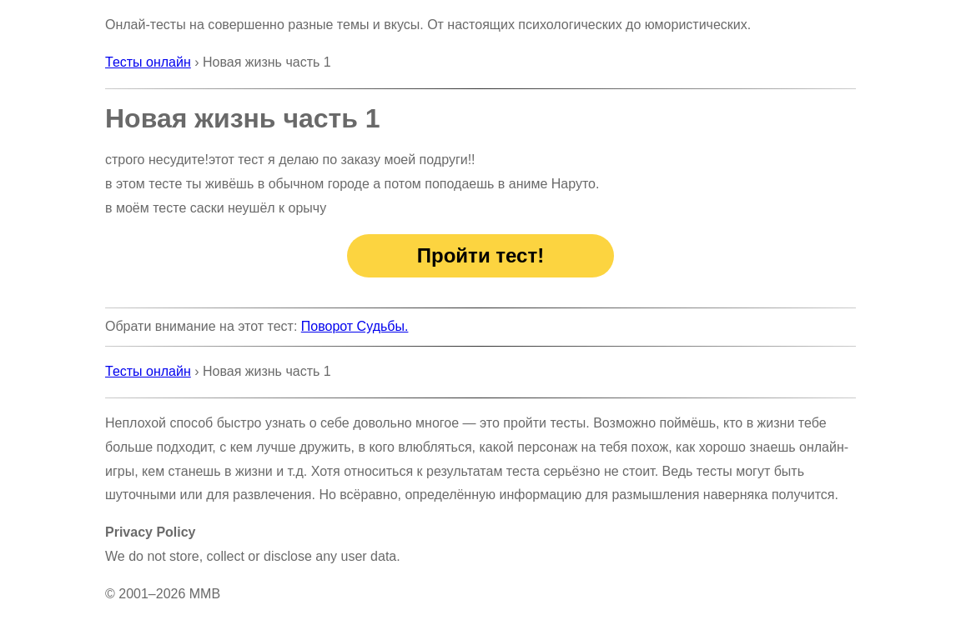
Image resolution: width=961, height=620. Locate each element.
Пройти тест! (480, 255)
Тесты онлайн (148, 62)
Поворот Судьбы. (355, 326)
